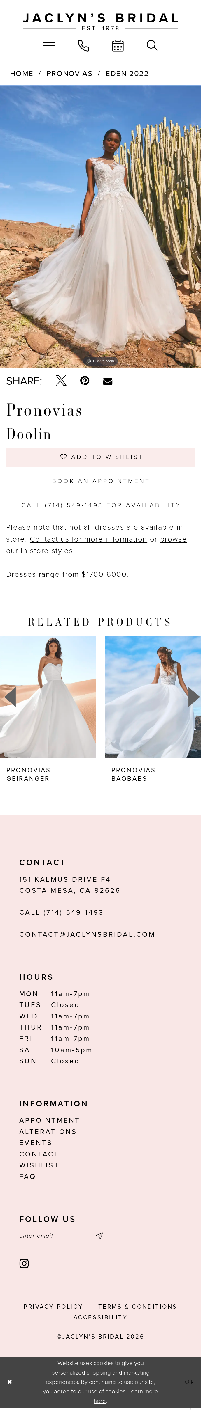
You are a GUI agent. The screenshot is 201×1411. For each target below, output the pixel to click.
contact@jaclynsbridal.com (87, 937)
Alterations (48, 1134)
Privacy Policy (53, 1309)
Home (21, 73)
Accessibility (101, 1320)
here (100, 1404)
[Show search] (152, 45)
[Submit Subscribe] (98, 1239)
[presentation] (48, 699)
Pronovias (70, 73)
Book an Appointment (101, 482)
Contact (39, 1157)
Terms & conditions (138, 1309)
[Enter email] (61, 1239)
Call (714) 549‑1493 (61, 915)
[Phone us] (84, 45)
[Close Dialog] (10, 1385)
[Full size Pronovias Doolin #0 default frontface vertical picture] (100, 226)
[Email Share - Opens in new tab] (108, 381)
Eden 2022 (127, 73)
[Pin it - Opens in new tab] (85, 381)
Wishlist (39, 1168)
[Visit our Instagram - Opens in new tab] (24, 1266)
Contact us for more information (88, 541)
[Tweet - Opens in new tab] (61, 381)
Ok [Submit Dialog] (190, 1385)
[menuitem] (49, 45)
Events (36, 1145)
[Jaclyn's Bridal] (100, 22)
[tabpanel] (100, 226)
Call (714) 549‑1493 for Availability (101, 507)
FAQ (27, 1179)
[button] (49, 45)
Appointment (49, 1123)
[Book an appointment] (118, 45)
